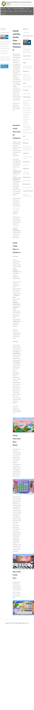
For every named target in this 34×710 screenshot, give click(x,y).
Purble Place (3, 13)
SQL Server (15, 8)
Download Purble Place (4, 43)
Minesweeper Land (26, 110)
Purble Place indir (3, 53)
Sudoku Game (25, 122)
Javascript (10, 11)
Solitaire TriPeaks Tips (27, 59)
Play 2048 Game (26, 139)
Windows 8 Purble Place (5, 41)
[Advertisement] (17, 20)
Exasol (30, 11)
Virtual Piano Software (27, 129)
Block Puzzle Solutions (27, 148)
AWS (27, 8)
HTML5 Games (26, 172)
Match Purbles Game (4, 63)
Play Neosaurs (25, 165)
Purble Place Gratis (4, 46)
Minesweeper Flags (26, 79)
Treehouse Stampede (27, 127)
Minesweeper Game (27, 107)
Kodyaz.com (3, 8)
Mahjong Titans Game (27, 49)
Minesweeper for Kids (27, 78)
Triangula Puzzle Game (27, 112)
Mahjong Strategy (26, 50)
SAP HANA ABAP (21, 8)
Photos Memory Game (27, 196)
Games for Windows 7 (27, 180)
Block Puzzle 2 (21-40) (27, 149)
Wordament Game (26, 103)
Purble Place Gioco (3, 50)
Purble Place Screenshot (5, 56)
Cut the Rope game (26, 93)
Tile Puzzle (25, 131)
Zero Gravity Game (26, 126)
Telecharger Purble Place (5, 48)
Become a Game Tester (27, 187)
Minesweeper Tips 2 (27, 76)
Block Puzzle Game (26, 146)
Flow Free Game (26, 117)
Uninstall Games (26, 32)
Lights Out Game (26, 173)
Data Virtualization (3, 11)
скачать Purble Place (4, 51)
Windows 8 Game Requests (28, 132)
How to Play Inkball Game (28, 68)
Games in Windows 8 (27, 100)
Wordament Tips (26, 105)
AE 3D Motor (25, 120)
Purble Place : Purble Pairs (5, 60)
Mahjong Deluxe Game (27, 52)
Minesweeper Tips (26, 74)
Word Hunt (25, 124)
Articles (9, 8)
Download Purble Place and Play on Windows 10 (16, 208)
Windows (16, 11)
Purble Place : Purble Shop (5, 58)
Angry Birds (25, 102)
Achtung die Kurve (26, 114)
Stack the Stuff (26, 115)
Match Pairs (25, 194)
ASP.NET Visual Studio (23, 11)
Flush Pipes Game (26, 119)
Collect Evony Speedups (27, 86)
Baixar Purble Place (4, 45)
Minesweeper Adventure (27, 108)
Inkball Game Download (27, 66)
